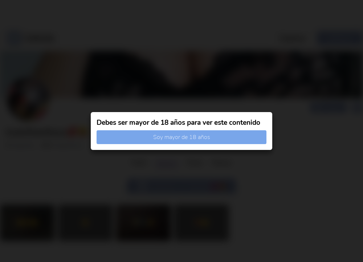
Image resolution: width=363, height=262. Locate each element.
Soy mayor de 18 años (181, 137)
